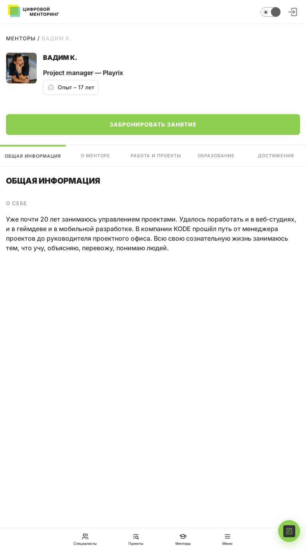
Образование (216, 155)
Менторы (20, 38)
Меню (227, 539)
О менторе (95, 155)
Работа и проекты (156, 155)
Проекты (135, 539)
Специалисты (85, 539)
